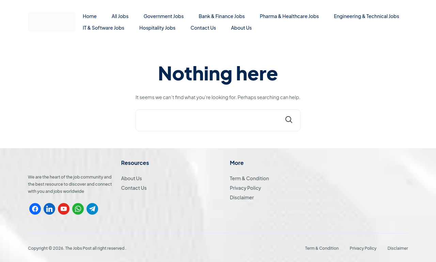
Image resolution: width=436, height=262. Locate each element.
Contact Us (203, 27)
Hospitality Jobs (157, 27)
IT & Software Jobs (103, 27)
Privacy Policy (245, 188)
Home (90, 16)
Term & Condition (249, 178)
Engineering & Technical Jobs (366, 16)
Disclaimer (242, 197)
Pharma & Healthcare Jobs (289, 16)
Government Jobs (163, 16)
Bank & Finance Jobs (222, 16)
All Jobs (120, 16)
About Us (241, 27)
